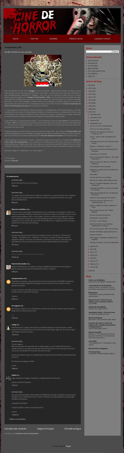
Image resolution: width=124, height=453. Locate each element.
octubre (93, 120)
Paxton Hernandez (19, 264)
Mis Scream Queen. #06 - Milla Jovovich (103, 180)
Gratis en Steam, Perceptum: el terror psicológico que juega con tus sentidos (102, 288)
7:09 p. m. (15, 368)
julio (91, 249)
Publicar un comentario (17, 419)
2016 (90, 85)
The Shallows (92, 73)
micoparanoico (17, 278)
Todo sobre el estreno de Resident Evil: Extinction (104, 150)
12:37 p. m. (15, 335)
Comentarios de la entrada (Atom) (26, 433)
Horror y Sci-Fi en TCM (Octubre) (101, 126)
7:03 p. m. (15, 186)
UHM (48, 97)
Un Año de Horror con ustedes (100, 177)
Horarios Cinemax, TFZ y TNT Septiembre (104, 242)
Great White (93, 303)
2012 (90, 97)
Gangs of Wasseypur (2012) (98, 329)
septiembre (94, 123)
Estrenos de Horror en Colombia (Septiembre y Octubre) (101, 225)
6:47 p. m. (15, 299)
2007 (90, 112)
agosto (92, 246)
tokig (14, 325)
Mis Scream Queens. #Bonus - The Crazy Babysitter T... (104, 158)
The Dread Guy (94, 352)
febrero (93, 264)
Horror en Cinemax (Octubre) (100, 129)
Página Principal (45, 428)
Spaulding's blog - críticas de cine (102, 312)
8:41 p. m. (15, 202)
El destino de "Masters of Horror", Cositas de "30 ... (102, 133)
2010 (90, 103)
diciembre (94, 114)
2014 (90, 91)
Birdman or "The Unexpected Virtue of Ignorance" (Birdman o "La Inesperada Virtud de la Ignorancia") (102, 336)
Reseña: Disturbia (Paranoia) (100, 215)
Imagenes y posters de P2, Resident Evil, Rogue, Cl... (104, 171)
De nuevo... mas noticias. (98, 221)
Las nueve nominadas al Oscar (99, 314)
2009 (90, 106)
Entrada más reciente (15, 428)
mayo (92, 255)
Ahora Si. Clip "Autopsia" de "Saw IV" (103, 198)
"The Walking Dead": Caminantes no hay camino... (102, 344)
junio (92, 252)
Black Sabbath (93, 68)
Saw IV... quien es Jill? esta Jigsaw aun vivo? (103, 138)
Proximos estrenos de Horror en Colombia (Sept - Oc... (101, 202)
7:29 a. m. (15, 318)
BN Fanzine (93, 292)
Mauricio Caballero (19, 209)
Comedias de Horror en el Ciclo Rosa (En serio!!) (104, 142)
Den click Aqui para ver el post (51, 135)
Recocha (15, 161)
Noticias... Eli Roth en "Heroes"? (101, 146)
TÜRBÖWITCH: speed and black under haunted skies (101, 295)
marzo (92, 261)
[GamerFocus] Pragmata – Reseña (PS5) (102, 282)
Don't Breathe (93, 66)
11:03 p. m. (15, 415)
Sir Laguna (16, 306)
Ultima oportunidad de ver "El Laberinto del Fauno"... (104, 194)
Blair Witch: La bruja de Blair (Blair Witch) (102, 320)
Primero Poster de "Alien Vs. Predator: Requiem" (103, 163)
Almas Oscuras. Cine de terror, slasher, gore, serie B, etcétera (101, 301)
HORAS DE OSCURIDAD (97, 307)
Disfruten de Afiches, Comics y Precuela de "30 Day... (104, 189)
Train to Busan (93, 60)
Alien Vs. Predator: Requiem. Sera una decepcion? (103, 184)
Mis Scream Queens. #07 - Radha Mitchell (101, 211)
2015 (90, 88)
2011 (90, 100)
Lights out (91, 76)
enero (92, 267)
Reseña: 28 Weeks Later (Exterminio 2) (103, 232)
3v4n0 (14, 375)
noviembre (94, 117)
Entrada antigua (73, 428)
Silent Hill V (94, 174)
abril (92, 258)
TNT (14, 123)
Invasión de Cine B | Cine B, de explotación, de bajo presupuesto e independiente (102, 325)
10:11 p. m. (15, 244)
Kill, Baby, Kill (92, 63)
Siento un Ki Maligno (97, 280)
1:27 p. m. (15, 385)
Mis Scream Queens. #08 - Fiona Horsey (104, 229)
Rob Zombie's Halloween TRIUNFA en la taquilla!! (104, 239)
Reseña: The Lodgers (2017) (98, 309)
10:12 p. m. (15, 257)
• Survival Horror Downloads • (100, 285)
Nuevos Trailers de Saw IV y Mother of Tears (103, 206)
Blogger (32, 91)
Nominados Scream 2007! (99, 218)
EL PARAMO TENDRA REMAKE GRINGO (102, 354)
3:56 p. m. (15, 272)
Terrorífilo (93, 341)
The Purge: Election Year (96, 71)
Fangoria (31, 97)
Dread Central (40, 97)
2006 (90, 271)
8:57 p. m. (15, 226)
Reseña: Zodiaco (96, 235)
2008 (90, 109)
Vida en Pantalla (95, 332)
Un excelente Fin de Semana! (100, 166)
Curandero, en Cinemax (98, 154)
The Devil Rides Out (74, 131)
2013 (90, 94)
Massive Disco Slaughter (98, 348)
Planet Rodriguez (95, 318)
